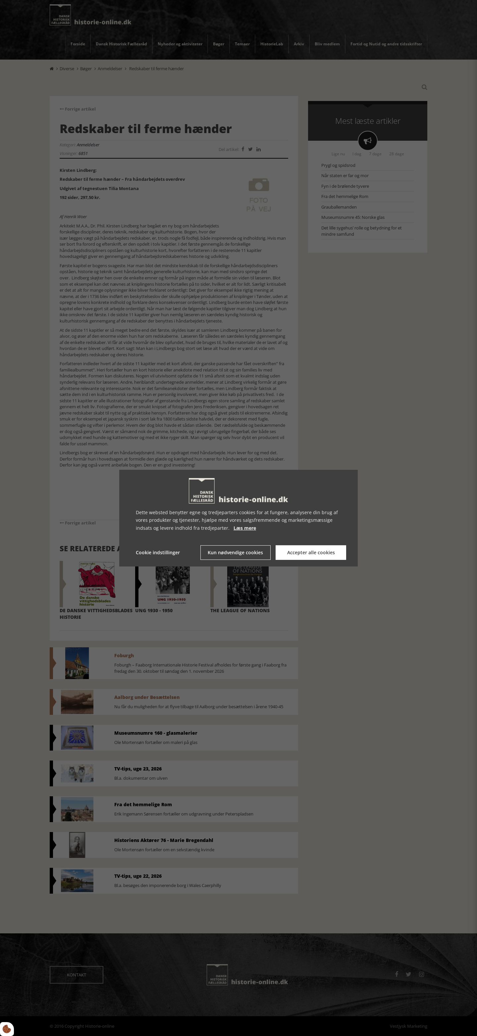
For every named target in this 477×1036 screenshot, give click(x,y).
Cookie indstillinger (158, 552)
